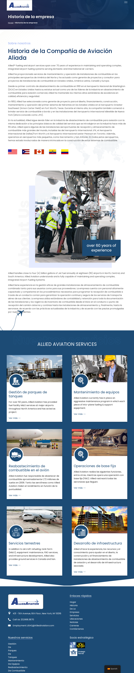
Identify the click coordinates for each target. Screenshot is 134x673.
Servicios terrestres (18, 653)
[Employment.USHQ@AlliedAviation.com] (9, 625)
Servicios (74, 608)
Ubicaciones (76, 612)
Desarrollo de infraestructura (23, 657)
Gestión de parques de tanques (25, 640)
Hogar (11, 22)
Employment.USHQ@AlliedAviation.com (33, 625)
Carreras (74, 618)
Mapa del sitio (40, 669)
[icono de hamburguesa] (126, 2)
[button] (82, 608)
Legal (52, 669)
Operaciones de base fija (21, 650)
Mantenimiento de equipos (22, 643)
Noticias (74, 615)
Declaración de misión (19, 669)
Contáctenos (77, 622)
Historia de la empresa (82, 605)
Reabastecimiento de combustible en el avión (32, 647)
